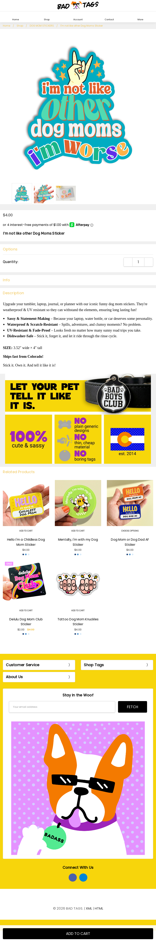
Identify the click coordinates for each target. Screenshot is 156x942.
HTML (99, 908)
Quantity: (10, 262)
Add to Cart (25, 530)
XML (89, 908)
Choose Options (130, 530)
